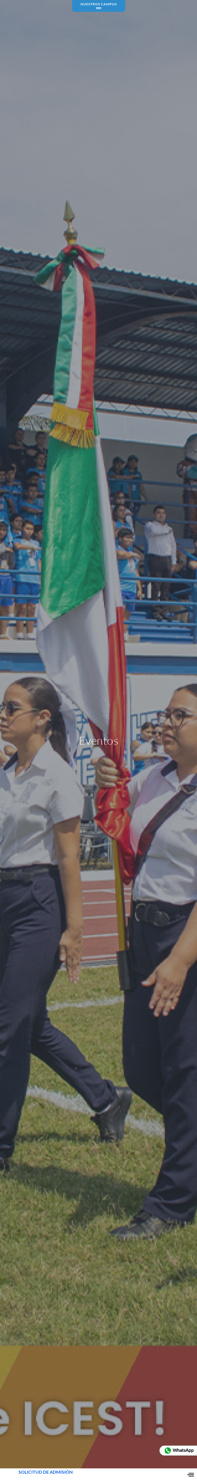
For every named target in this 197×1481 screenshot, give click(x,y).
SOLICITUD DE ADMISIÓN (45, 1474)
